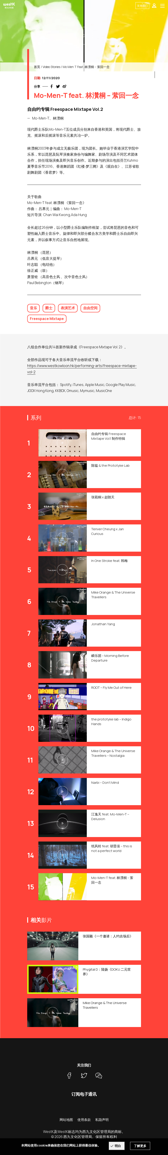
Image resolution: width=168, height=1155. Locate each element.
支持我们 (142, 6)
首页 (37, 67)
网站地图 (66, 1119)
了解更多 (140, 1146)
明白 (118, 1146)
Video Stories (51, 67)
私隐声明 (102, 1119)
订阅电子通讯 (84, 1094)
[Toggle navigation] (162, 5)
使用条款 (84, 1119)
